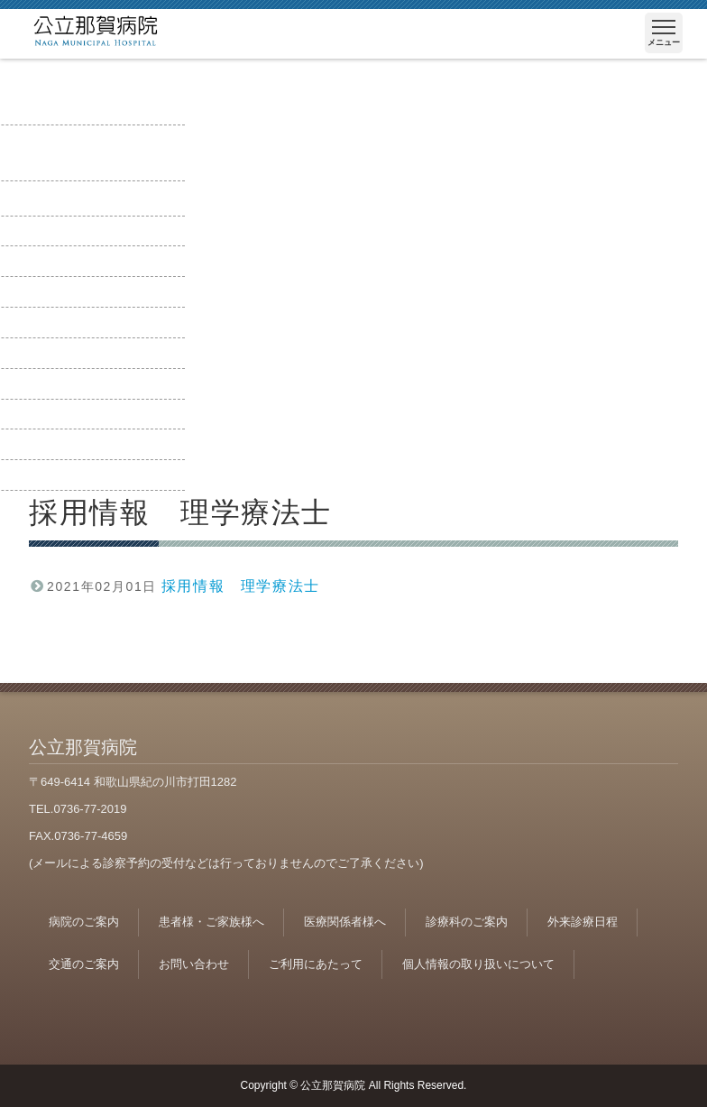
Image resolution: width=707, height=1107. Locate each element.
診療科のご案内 (467, 921)
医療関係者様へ (345, 921)
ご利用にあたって (316, 964)
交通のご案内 (84, 964)
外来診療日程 (582, 921)
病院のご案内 (84, 921)
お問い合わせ (194, 964)
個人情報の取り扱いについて (478, 964)
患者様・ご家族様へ (211, 921)
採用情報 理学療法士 (240, 586)
